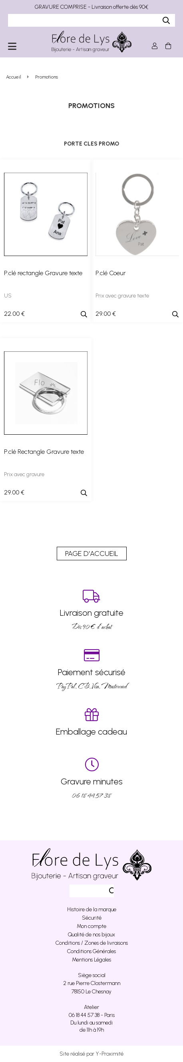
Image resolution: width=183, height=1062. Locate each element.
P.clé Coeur (110, 273)
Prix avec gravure (24, 474)
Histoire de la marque (91, 909)
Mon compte (91, 926)
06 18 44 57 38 (91, 778)
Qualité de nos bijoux (91, 934)
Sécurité (91, 917)
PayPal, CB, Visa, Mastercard (91, 669)
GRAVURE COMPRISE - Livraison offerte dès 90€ (91, 7)
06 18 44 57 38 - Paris (92, 1015)
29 (105, 313)
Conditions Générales (91, 951)
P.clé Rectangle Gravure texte (44, 451)
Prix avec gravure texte (122, 295)
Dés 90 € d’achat (91, 610)
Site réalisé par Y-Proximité (91, 1053)
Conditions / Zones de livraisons (92, 943)
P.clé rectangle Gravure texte (43, 273)
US (8, 295)
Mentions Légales (91, 959)
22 (14, 313)
